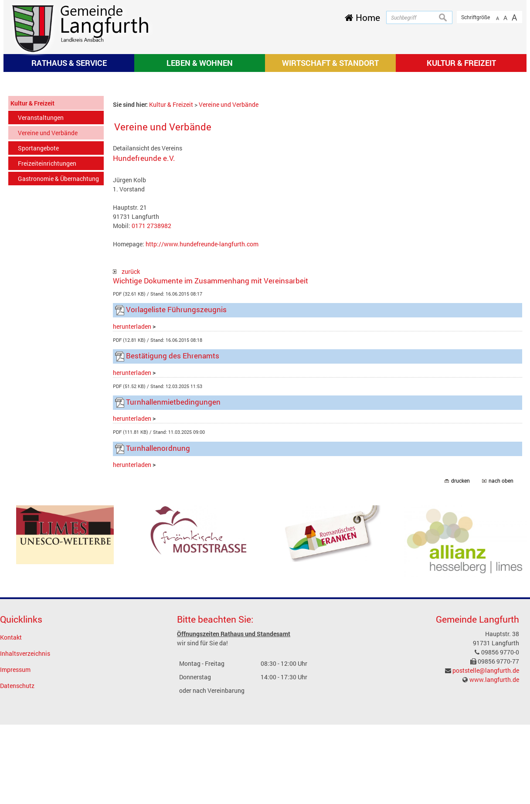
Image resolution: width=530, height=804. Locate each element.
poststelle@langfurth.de (485, 787)
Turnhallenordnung (158, 564)
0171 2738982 (151, 341)
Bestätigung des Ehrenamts (172, 472)
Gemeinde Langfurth (477, 735)
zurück (126, 387)
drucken (460, 597)
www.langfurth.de (494, 796)
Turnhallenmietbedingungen (173, 518)
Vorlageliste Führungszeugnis (176, 426)
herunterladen (132, 442)
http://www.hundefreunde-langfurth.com (202, 360)
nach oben (501, 597)
